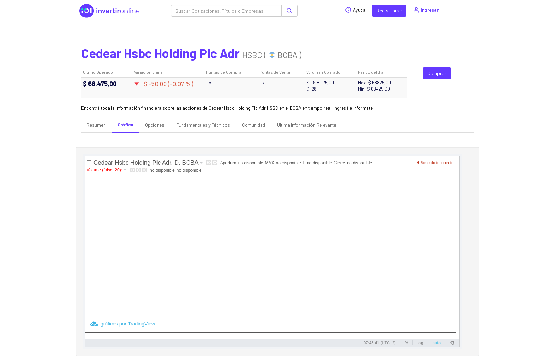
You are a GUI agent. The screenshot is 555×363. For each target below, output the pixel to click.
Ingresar (426, 10)
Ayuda (355, 10)
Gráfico (125, 124)
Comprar (436, 73)
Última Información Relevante (306, 125)
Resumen (96, 125)
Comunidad (253, 125)
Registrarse (389, 10)
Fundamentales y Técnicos (203, 125)
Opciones (154, 125)
